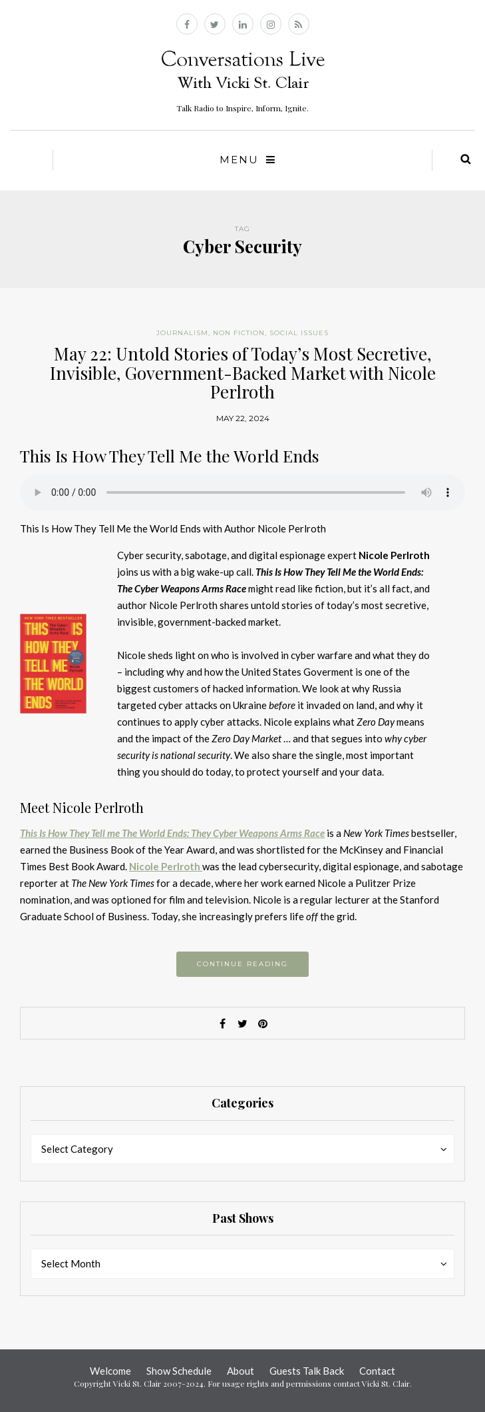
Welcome (110, 1371)
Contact (377, 1371)
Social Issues (299, 333)
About (240, 1371)
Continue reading (242, 964)
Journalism (182, 333)
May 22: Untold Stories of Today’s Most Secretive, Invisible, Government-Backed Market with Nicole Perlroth (243, 372)
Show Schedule (179, 1371)
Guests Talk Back (306, 1371)
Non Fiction (239, 333)
